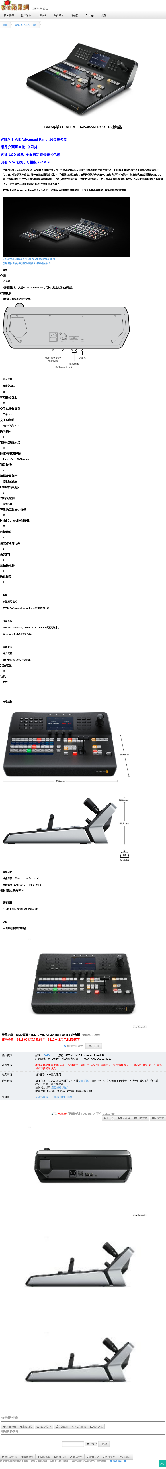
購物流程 (27, 1456)
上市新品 (26, 1426)
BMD (47, 1055)
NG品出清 (79, 1426)
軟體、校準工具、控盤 (25, 24)
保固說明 (76, 1456)
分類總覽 (96, 1426)
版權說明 (109, 1456)
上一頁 (109, 1118)
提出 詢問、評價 (63, 1097)
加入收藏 (124, 1118)
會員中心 (60, 1456)
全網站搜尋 (41, 1097)
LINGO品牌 (43, 1426)
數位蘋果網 (9, 1456)
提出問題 (84, 1080)
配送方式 (157, 1118)
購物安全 (93, 1456)
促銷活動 (9, 1426)
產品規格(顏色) (59, 1087)
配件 (5, 24)
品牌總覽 (62, 1426)
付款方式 (140, 1118)
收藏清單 (44, 1456)
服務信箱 (116, 1461)
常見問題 (125, 1456)
